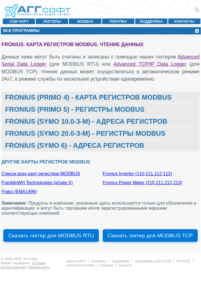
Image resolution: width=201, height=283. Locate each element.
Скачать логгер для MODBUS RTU (51, 235)
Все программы (21, 30)
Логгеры (52, 21)
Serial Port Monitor (80, 265)
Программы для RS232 (153, 261)
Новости (125, 265)
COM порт (19, 21)
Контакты (184, 21)
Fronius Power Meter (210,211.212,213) (142, 182)
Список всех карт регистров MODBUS (40, 173)
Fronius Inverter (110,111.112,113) (137, 173)
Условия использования (23, 265)
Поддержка (151, 21)
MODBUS (85, 21)
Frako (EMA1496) (19, 191)
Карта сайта (76, 261)
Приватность (39, 267)
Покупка (118, 21)
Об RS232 (183, 261)
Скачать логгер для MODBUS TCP (150, 235)
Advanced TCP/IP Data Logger (150, 64)
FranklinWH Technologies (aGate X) (37, 182)
